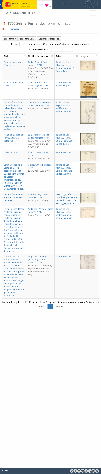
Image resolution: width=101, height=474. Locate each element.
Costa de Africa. (11, 152)
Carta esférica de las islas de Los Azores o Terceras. (14, 197)
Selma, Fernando (64, 152)
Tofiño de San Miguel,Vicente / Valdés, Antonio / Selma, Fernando (64, 107)
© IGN (5, 470)
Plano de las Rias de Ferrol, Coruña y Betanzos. (13, 137)
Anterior (42, 306)
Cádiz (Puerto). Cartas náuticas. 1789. (40, 69)
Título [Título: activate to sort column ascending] (6, 56)
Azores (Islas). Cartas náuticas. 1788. (38, 197)
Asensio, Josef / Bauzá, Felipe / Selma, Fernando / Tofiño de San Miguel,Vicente (66, 199)
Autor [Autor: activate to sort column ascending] (58, 56)
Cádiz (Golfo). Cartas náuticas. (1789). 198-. (38, 85)
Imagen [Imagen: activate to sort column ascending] (84, 56)
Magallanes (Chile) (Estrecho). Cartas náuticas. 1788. (40, 265)
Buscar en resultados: (50, 49)
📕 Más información (10, 29)
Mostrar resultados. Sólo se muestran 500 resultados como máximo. (50, 44)
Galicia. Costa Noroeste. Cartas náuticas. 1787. (39, 105)
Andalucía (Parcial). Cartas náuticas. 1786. (40, 211)
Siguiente (58, 306)
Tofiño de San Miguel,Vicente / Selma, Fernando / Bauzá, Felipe (65, 66)
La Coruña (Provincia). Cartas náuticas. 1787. (39, 140)
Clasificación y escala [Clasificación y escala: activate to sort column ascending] (38, 56)
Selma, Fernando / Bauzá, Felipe (65, 84)
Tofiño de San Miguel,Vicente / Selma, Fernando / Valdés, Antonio (65, 169)
